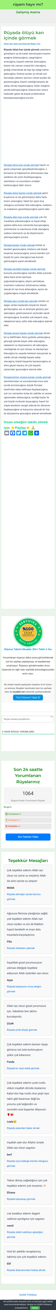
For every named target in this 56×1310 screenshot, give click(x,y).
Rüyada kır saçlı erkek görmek (23, 1068)
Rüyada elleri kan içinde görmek (21, 217)
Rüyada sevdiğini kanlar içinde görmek (24, 269)
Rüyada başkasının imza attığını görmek (24, 989)
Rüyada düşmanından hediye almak (26, 1270)
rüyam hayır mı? (28, 4)
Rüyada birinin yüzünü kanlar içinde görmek (27, 377)
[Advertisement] (28, 132)
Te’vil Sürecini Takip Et (28, 697)
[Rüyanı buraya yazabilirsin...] (27, 719)
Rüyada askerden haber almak (23, 1128)
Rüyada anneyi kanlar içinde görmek (23, 333)
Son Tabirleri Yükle (28, 836)
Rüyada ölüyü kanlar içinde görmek (23, 193)
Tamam (35, 1308)
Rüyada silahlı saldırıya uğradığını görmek (25, 1234)
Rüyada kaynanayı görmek (21, 1199)
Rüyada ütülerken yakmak (21, 948)
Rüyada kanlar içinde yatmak (19, 245)
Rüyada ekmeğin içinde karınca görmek (23, 897)
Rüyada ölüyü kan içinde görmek (21, 165)
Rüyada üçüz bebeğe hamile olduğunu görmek (27, 1163)
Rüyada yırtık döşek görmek (22, 1030)
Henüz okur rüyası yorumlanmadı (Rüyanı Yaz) (22, 44)
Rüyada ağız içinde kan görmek (20, 301)
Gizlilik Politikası (28, 1294)
